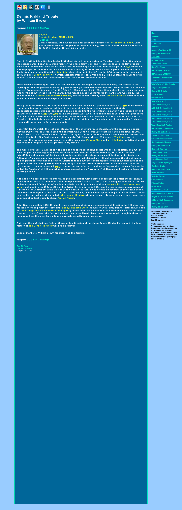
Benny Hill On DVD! (159, 207)
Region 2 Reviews (159, 149)
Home (154, 33)
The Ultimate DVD (159, 152)
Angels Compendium (160, 87)
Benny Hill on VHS (159, 156)
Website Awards (158, 176)
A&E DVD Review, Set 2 (161, 108)
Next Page (44, 28)
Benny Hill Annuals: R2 (161, 145)
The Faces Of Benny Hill (161, 77)
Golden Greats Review (161, 142)
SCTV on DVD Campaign (162, 200)
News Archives (157, 173)
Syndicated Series (159, 64)
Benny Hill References (161, 53)
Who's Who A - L (158, 98)
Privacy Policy (157, 183)
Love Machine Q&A (159, 159)
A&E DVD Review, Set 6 (161, 122)
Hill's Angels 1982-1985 (161, 74)
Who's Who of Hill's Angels (163, 84)
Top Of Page (22, 246)
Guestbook (156, 186)
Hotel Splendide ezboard (162, 193)
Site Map (155, 36)
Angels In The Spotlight (161, 162)
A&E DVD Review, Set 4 (161, 115)
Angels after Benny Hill (161, 50)
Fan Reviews (157, 43)
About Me (155, 57)
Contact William (24, 248)
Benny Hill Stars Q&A (160, 169)
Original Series (157, 60)
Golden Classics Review (161, 139)
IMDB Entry (45, 40)
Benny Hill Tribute (159, 91)
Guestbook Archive (159, 190)
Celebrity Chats (158, 166)
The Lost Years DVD (160, 135)
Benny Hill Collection (160, 132)
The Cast (155, 81)
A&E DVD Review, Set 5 (161, 118)
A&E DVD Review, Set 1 (161, 105)
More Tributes (157, 94)
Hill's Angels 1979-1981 (161, 70)
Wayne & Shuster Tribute (162, 197)
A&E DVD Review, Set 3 (161, 111)
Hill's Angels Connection (162, 128)
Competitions (157, 180)
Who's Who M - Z (158, 101)
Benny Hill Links (158, 203)
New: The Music (158, 67)
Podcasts (155, 47)
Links (153, 40)
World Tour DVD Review (161, 125)
